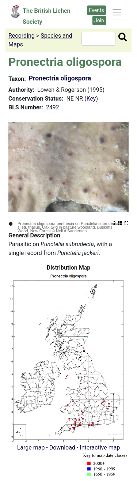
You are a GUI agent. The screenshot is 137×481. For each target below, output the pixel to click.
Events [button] (96, 10)
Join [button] (99, 20)
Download (62, 447)
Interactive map (100, 447)
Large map (31, 447)
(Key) (91, 98)
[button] (68, 357)
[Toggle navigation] (117, 12)
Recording (21, 35)
